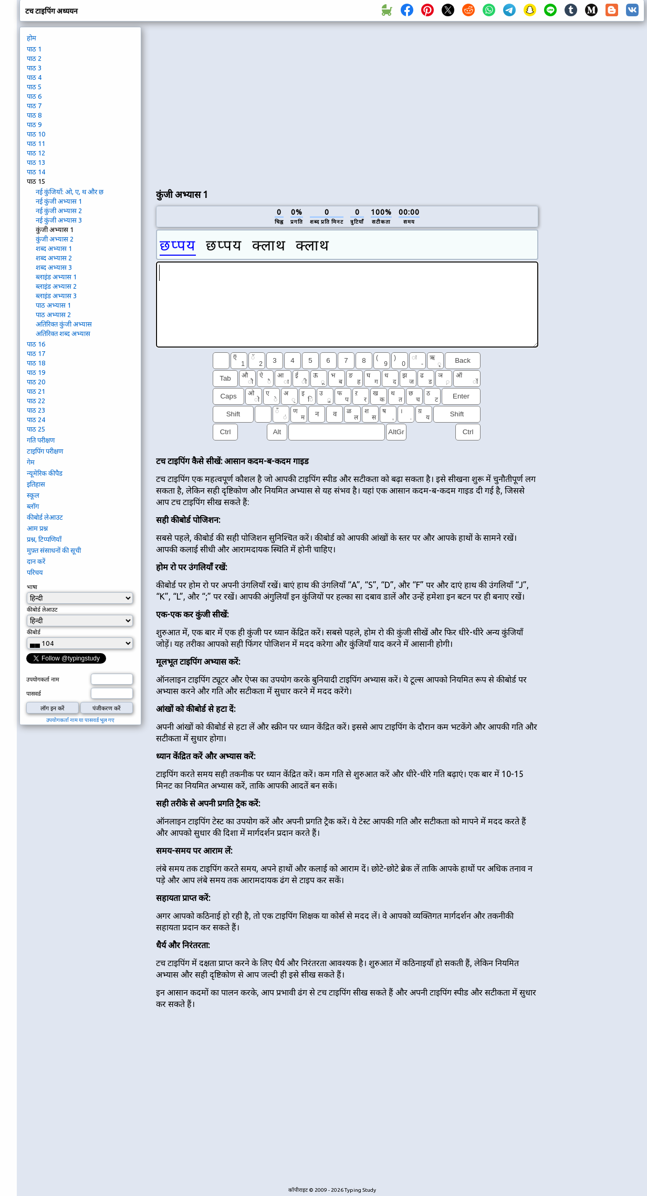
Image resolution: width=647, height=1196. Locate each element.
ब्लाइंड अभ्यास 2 (56, 286)
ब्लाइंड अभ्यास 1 (56, 276)
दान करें (36, 561)
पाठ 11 (36, 143)
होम (31, 37)
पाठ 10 (36, 134)
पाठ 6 (34, 96)
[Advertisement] (277, 102)
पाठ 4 (34, 77)
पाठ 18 (36, 362)
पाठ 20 (36, 381)
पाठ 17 (36, 353)
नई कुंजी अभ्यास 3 (59, 220)
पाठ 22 (36, 400)
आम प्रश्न (37, 528)
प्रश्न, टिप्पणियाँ (44, 539)
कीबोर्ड (33, 632)
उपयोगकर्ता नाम (42, 679)
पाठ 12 (36, 152)
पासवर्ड (33, 693)
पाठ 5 (34, 86)
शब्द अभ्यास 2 (54, 257)
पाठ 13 (36, 162)
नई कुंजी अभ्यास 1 (59, 201)
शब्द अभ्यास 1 (54, 248)
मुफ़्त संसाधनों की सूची (54, 550)
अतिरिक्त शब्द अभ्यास (63, 333)
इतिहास (36, 484)
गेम (31, 462)
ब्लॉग (33, 506)
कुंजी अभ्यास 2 (55, 239)
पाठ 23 (36, 410)
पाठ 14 (36, 171)
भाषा (32, 587)
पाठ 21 (36, 391)
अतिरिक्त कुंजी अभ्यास (64, 324)
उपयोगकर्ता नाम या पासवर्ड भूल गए (80, 720)
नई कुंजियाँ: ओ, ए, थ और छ (69, 191)
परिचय (35, 572)
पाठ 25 (36, 429)
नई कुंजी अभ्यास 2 (59, 210)
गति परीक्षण (41, 440)
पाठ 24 (36, 419)
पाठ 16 (36, 344)
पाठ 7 (34, 105)
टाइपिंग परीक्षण (45, 451)
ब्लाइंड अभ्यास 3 (56, 295)
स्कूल (33, 495)
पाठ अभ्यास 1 (53, 305)
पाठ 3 (34, 67)
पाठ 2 (34, 58)
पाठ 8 (34, 115)
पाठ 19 (36, 372)
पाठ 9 (34, 124)
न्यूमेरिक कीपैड (44, 473)
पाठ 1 (34, 49)
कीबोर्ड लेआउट (45, 517)
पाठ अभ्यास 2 (53, 314)
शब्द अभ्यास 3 (54, 267)
